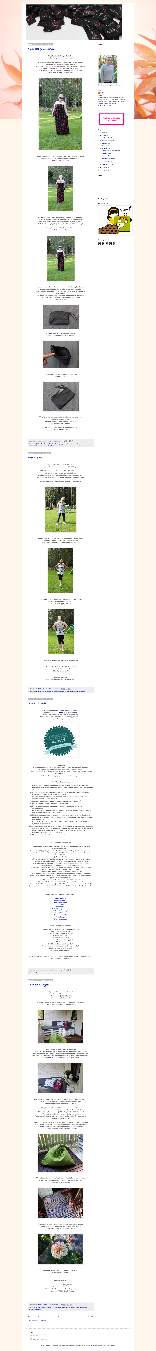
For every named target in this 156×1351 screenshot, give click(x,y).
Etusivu (60, 1317)
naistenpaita (49, 691)
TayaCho (93, 1345)
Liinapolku (60, 907)
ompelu (56, 691)
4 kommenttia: (54, 689)
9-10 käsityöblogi (60, 911)
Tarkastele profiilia (104, 106)
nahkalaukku (84, 444)
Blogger (112, 1345)
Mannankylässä (60, 919)
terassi (31, 1309)
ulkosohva (37, 1309)
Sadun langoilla (60, 915)
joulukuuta (106, 138)
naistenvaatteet (34, 446)
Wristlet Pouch (53, 446)
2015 (102, 135)
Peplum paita (35, 458)
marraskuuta (106, 140)
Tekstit (34, 1336)
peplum (61, 691)
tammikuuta (106, 164)
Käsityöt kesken (60, 913)
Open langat (60, 917)
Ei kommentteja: (54, 441)
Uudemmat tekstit (35, 1317)
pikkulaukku (43, 446)
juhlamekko (40, 444)
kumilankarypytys (58, 444)
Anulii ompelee (60, 898)
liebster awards (46, 973)
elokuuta (105, 148)
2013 (102, 170)
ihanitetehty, (73, 712)
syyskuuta (106, 146)
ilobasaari (60, 904)
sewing (67, 691)
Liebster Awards (37, 704)
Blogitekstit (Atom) (39, 1320)
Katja (102, 93)
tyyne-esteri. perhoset (77, 691)
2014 (102, 167)
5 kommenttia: (54, 970)
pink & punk (58, 712)
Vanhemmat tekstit (86, 1317)
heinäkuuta (106, 162)
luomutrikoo (40, 691)
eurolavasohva (41, 1307)
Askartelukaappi (60, 902)
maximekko (75, 444)
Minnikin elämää (60, 900)
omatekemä (59, 1307)
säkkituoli (72, 1307)
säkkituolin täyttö (81, 1307)
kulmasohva (50, 1307)
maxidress (67, 444)
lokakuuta (105, 143)
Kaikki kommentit (38, 1339)
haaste (38, 973)
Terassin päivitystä (38, 985)
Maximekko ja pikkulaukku (41, 49)
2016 (102, 133)
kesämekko (48, 444)
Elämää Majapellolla (60, 909)
